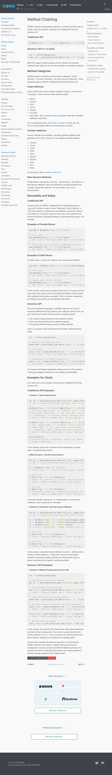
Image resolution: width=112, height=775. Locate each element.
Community (52, 5)
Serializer (4, 163)
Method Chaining (7, 109)
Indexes (4, 172)
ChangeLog (5, 195)
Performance (6, 132)
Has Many (5, 79)
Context (4, 103)
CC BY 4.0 (36, 765)
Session (72, 188)
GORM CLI (6, 32)
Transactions (6, 119)
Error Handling (6, 106)
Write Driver (5, 192)
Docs (20, 5)
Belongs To (5, 73)
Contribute (75, 5)
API (64, 5)
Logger (4, 126)
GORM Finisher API (53, 172)
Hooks (3, 116)
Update (4, 55)
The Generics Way (8, 35)
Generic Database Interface (12, 129)
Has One (4, 76)
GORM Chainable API (59, 123)
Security (4, 182)
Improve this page (93, 77)
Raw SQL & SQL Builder (10, 62)
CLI (30, 5)
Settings (4, 145)
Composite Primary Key (10, 179)
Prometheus (5, 166)
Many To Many (6, 82)
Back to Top (91, 80)
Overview (4, 22)
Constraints (5, 176)
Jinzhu (21, 762)
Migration (4, 122)
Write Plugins (6, 189)
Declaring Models (8, 25)
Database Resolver (8, 156)
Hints (3, 169)
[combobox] (34, 9)
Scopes (4, 139)
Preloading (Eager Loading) (12, 92)
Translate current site (9, 205)
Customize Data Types (10, 136)
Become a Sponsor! (57, 710)
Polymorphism (6, 86)
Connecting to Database (10, 28)
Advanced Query (7, 52)
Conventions (6, 142)
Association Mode (8, 89)
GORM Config (6, 185)
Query (3, 49)
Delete (3, 59)
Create (3, 46)
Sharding (4, 159)
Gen (40, 5)
